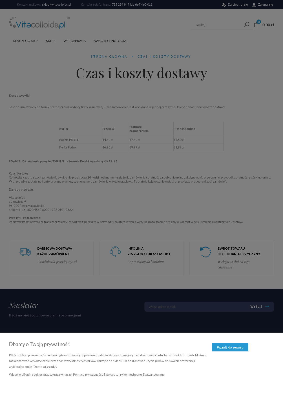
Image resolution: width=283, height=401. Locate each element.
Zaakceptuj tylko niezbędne (123, 374)
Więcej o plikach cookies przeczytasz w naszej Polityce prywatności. (56, 374)
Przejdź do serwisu (230, 347)
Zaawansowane (154, 374)
